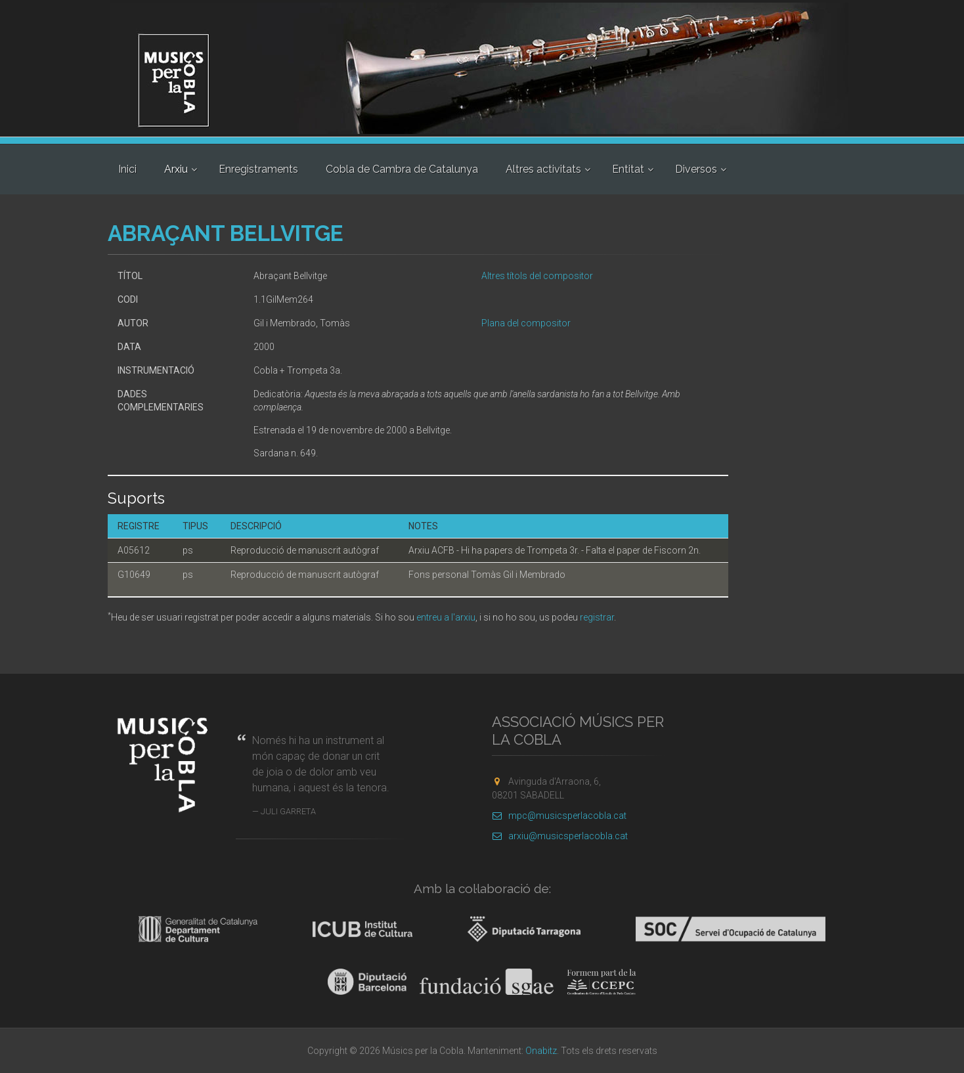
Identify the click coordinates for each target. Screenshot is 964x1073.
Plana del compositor (526, 323)
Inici (127, 169)
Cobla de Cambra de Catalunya (402, 169)
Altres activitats (543, 169)
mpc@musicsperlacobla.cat (559, 815)
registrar (597, 617)
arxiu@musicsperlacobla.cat (560, 836)
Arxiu (176, 169)
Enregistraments (258, 169)
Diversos (696, 169)
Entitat (628, 169)
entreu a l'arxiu (445, 617)
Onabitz (541, 1050)
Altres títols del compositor (537, 276)
